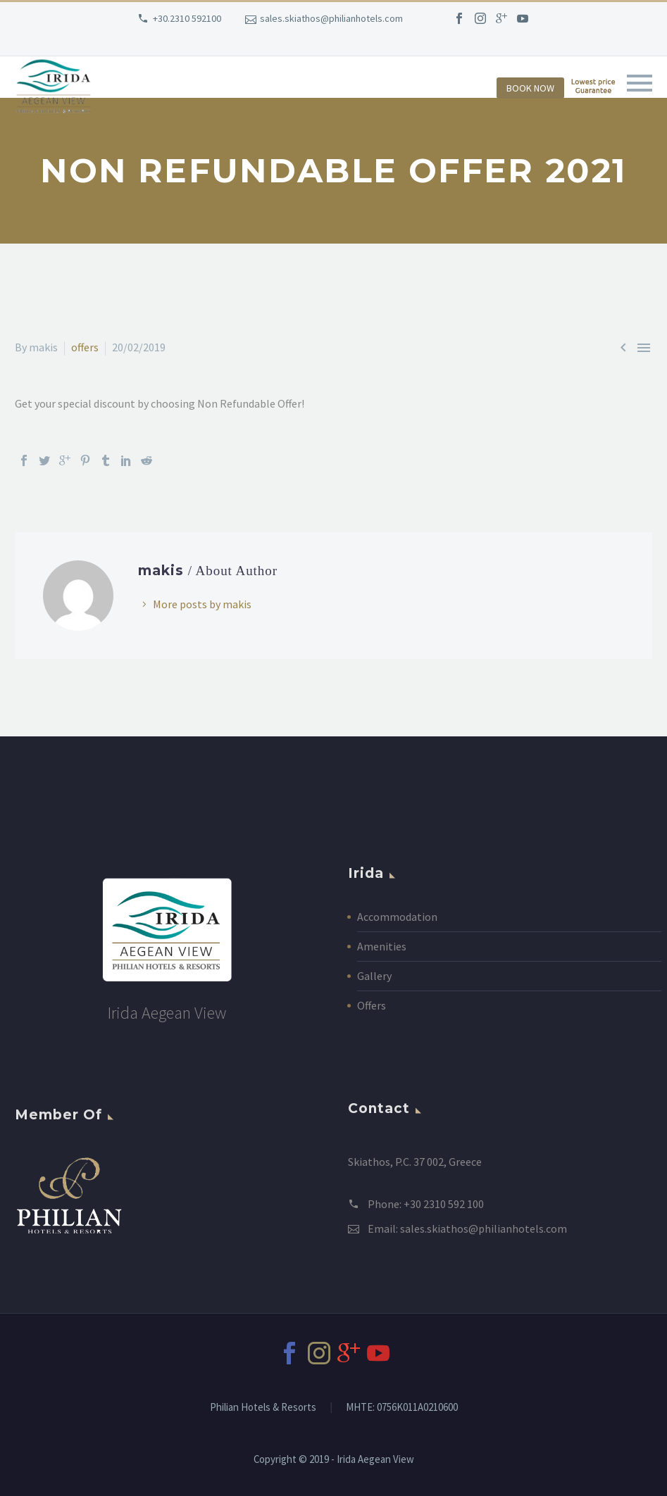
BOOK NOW (530, 88)
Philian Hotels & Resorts (263, 1407)
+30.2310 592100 (187, 18)
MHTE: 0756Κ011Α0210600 (402, 1407)
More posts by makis (202, 604)
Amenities (381, 946)
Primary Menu (639, 83)
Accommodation (397, 917)
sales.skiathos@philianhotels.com (331, 18)
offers (85, 347)
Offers (371, 1005)
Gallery (374, 976)
